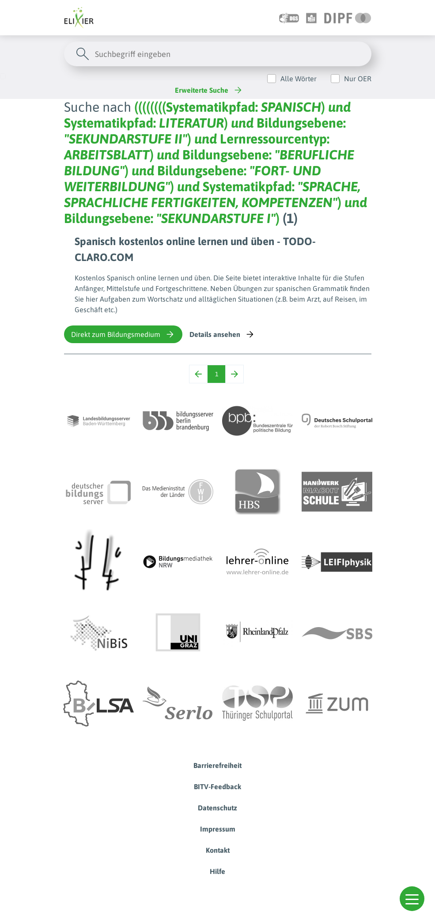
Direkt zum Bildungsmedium (123, 334)
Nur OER (357, 79)
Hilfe (217, 871)
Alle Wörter (298, 79)
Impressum (217, 829)
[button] (412, 898)
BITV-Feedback (217, 786)
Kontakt (218, 850)
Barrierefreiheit (217, 765)
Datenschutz (217, 808)
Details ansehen (222, 334)
